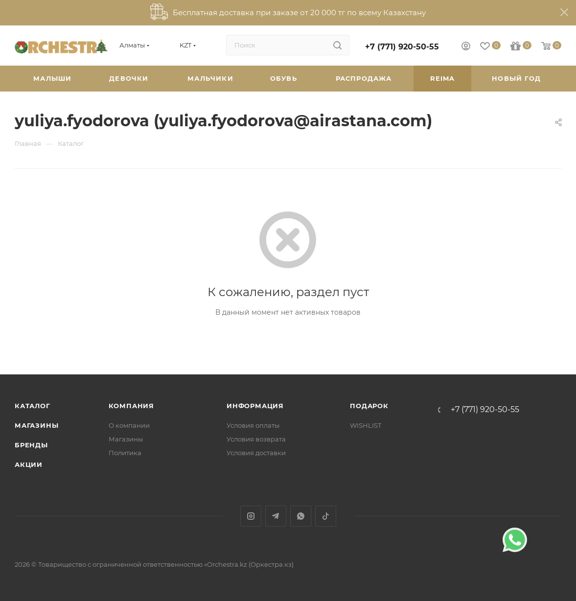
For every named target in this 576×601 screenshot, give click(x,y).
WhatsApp (300, 516)
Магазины (36, 425)
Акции (29, 464)
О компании (129, 425)
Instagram (250, 516)
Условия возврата (256, 439)
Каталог (32, 406)
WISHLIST (365, 425)
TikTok (325, 516)
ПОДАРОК (369, 406)
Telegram (275, 516)
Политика (125, 453)
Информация (255, 406)
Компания (131, 406)
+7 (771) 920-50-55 (402, 46)
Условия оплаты (253, 425)
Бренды (31, 445)
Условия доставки (256, 453)
